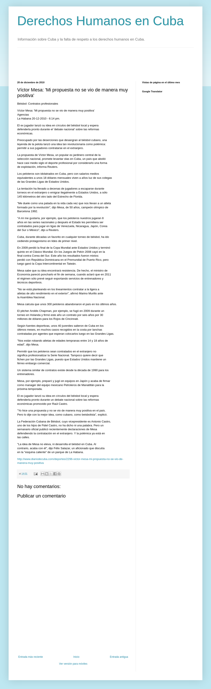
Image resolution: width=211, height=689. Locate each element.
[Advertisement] (95, 64)
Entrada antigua (119, 656)
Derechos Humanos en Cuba (100, 21)
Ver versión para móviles (73, 663)
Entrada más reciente (30, 656)
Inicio (76, 656)
